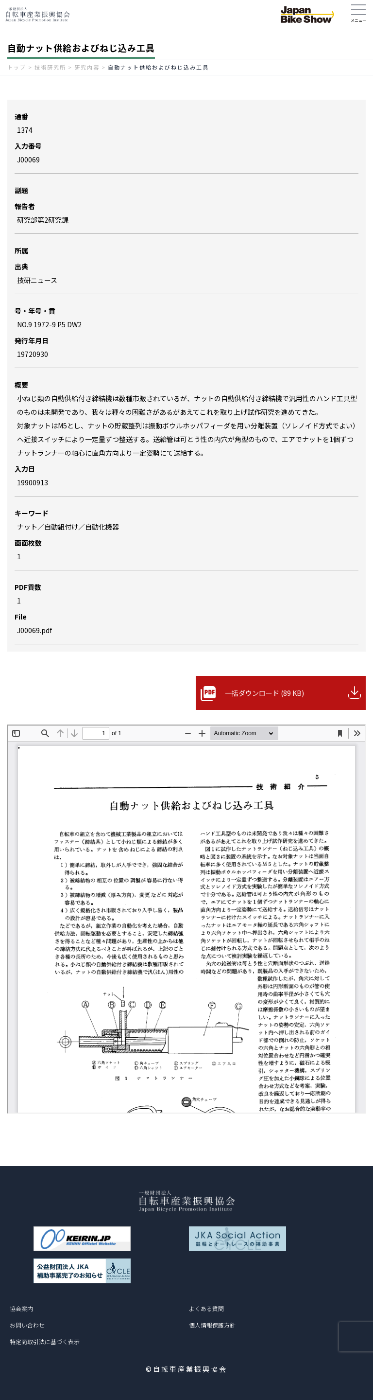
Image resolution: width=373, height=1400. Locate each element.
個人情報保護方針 (212, 1325)
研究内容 (87, 67)
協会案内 (21, 1308)
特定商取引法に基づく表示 (45, 1341)
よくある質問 (206, 1308)
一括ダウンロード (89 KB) (264, 693)
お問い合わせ (27, 1325)
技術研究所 (50, 67)
